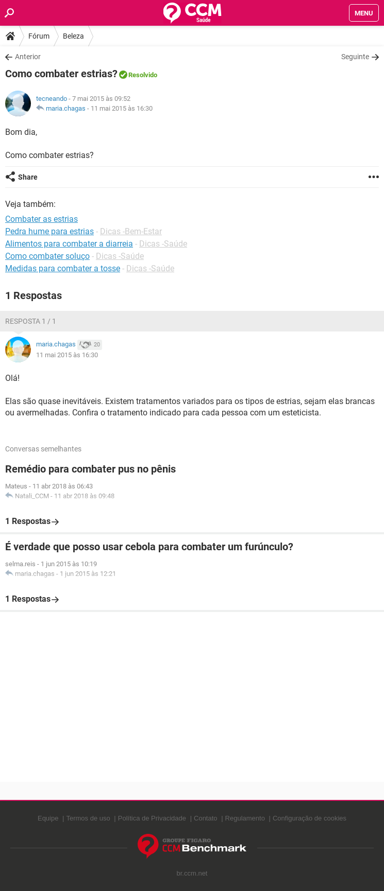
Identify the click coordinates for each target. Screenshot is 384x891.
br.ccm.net (192, 873)
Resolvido (142, 75)
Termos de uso (88, 818)
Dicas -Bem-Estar (131, 231)
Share (28, 177)
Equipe (48, 818)
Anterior (28, 57)
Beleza (73, 36)
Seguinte (355, 57)
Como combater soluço (47, 256)
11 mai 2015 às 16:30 (122, 108)
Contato (206, 818)
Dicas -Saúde (163, 244)
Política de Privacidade (152, 818)
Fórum (38, 36)
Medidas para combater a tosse (62, 268)
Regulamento (245, 818)
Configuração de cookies (309, 818)
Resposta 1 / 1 (30, 321)
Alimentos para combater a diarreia (69, 244)
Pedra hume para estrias (49, 231)
